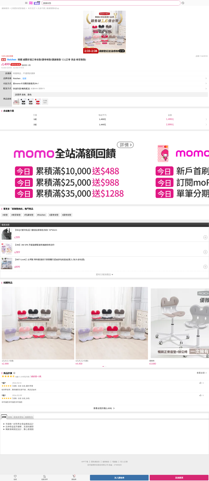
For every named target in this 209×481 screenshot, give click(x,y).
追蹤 (24, 78)
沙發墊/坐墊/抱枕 (18, 8)
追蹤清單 (44, 479)
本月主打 (31, 8)
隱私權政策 (95, 462)
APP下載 (84, 462)
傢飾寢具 (5, 8)
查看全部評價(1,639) (104, 408)
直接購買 (179, 478)
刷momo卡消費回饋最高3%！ (26, 83)
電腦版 (114, 462)
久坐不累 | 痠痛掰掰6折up (48, 8)
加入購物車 (119, 478)
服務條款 (106, 462)
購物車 (74, 479)
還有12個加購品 (104, 274)
